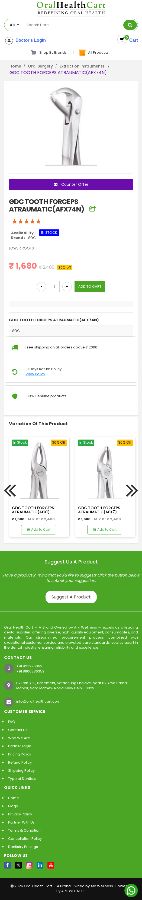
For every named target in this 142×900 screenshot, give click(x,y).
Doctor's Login (29, 40)
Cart (132, 40)
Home (15, 66)
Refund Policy (20, 762)
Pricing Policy (19, 754)
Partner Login (19, 746)
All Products (93, 53)
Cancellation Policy (25, 838)
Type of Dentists (22, 778)
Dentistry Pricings (23, 846)
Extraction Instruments (82, 66)
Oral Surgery (40, 66)
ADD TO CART (89, 286)
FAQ (11, 721)
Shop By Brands (48, 53)
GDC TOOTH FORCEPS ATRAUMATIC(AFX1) (33, 510)
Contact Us (17, 729)
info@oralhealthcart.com (38, 701)
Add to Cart (38, 529)
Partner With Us (21, 822)
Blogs (13, 806)
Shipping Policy (21, 770)
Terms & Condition (24, 830)
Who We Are (19, 738)
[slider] (26, 221)
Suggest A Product (71, 597)
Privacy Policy (20, 814)
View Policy (35, 374)
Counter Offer (71, 184)
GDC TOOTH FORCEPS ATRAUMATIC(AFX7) (99, 510)
